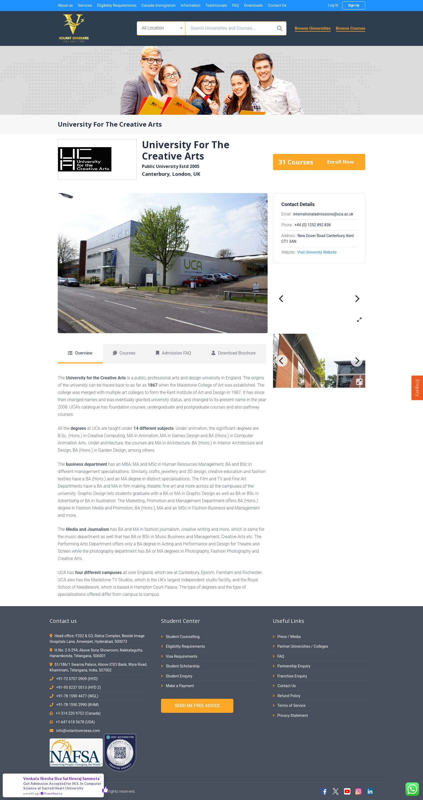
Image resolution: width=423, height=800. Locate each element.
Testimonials (216, 5)
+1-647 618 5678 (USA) (75, 722)
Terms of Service (289, 705)
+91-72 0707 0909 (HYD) (77, 679)
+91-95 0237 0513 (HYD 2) (78, 687)
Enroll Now (340, 161)
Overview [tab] (80, 353)
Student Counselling (180, 636)
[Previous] (282, 299)
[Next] (357, 299)
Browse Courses (350, 28)
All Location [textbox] (153, 28)
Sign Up (353, 5)
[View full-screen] (359, 319)
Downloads (253, 5)
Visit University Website (317, 252)
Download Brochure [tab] (233, 353)
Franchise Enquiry (290, 676)
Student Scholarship (180, 666)
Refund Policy (287, 696)
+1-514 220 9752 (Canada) (78, 713)
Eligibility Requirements (116, 5)
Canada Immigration (158, 5)
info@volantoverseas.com (78, 730)
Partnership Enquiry (291, 666)
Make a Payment (177, 686)
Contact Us (277, 5)
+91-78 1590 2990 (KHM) (77, 705)
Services (85, 5)
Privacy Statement (290, 715)
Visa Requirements (179, 656)
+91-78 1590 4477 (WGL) (77, 696)
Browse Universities (313, 28)
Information (190, 5)
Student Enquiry (176, 676)
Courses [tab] (124, 353)
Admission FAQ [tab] (173, 353)
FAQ (235, 5)
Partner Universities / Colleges (300, 646)
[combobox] (161, 28)
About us (65, 5)
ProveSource (53, 793)
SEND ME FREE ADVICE (197, 705)
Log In (333, 5)
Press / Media (287, 636)
